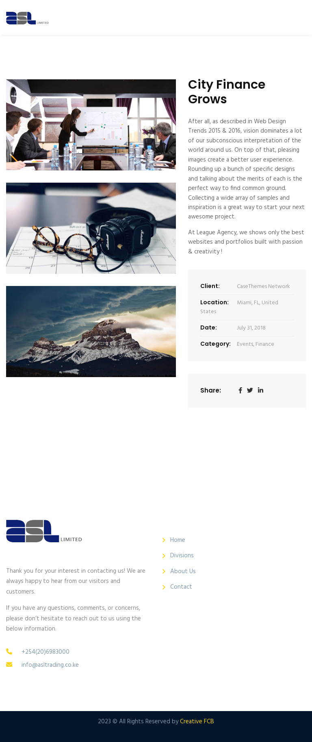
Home (177, 540)
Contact (181, 587)
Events (245, 344)
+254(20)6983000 (45, 652)
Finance (265, 344)
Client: (210, 286)
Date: (208, 327)
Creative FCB (197, 722)
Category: (215, 344)
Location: (214, 302)
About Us (183, 571)
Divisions (182, 556)
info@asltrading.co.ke (50, 665)
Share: (210, 390)
